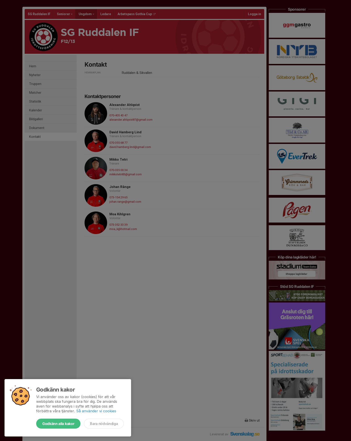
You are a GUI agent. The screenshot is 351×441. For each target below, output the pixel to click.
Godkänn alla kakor (58, 423)
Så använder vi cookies (96, 411)
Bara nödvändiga (104, 423)
